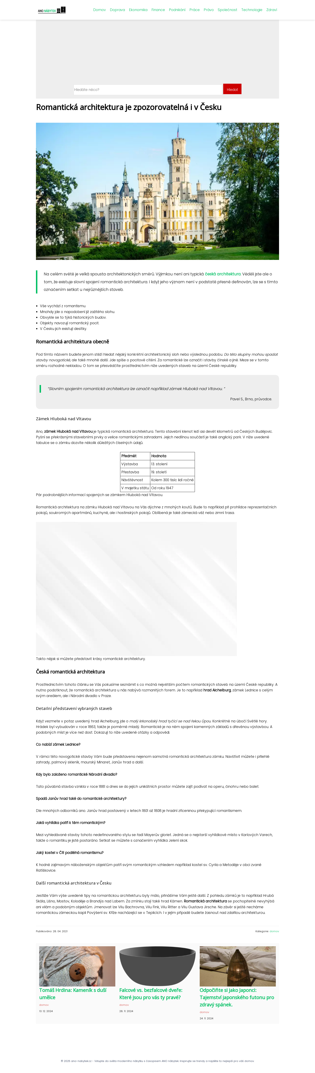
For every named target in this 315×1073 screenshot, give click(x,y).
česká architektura (223, 274)
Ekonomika (138, 9)
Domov (99, 9)
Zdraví (271, 9)
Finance (158, 9)
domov (274, 931)
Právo (209, 9)
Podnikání (177, 9)
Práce (194, 9)
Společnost (227, 9)
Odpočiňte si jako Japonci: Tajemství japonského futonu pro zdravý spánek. (237, 997)
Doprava (117, 9)
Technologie (251, 9)
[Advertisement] (158, 53)
